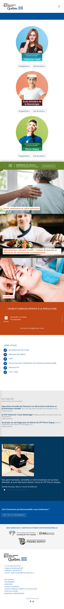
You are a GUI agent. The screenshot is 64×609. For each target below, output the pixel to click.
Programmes (9, 582)
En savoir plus (48, 166)
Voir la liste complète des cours (32, 328)
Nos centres (9, 580)
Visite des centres (11, 591)
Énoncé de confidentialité (14, 593)
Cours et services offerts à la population (20, 589)
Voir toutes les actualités (12, 401)
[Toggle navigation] (59, 6)
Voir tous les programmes (14, 515)
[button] (33, 602)
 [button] (30, 601)
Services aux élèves (11, 587)
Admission (8, 584)
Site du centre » (39, 66)
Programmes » (24, 66)
